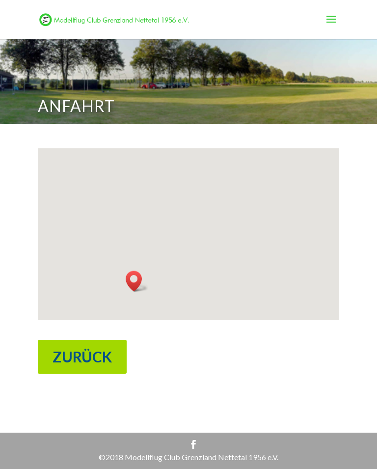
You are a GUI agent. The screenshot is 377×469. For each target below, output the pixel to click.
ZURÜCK (82, 356)
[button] (137, 281)
